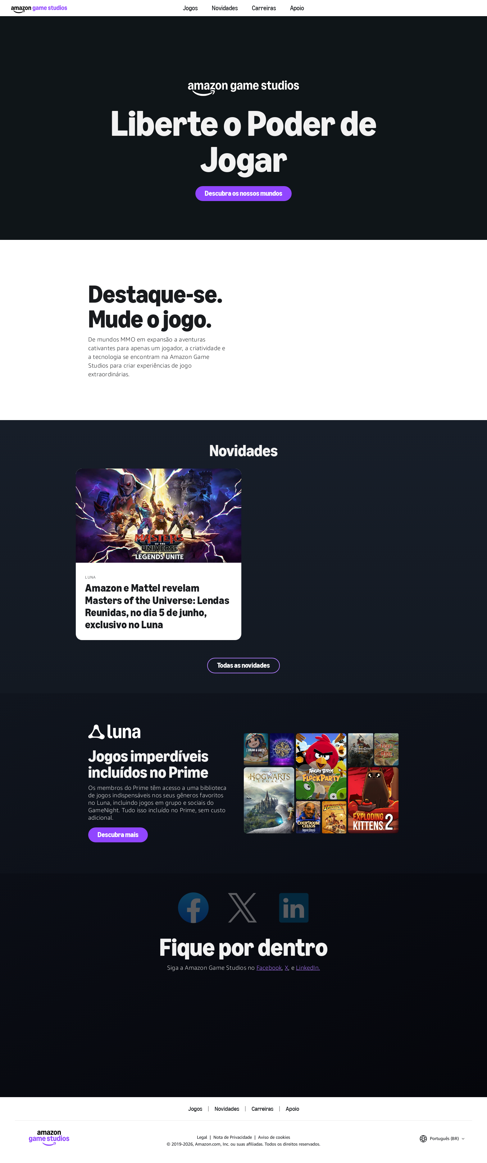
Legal (202, 1137)
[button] (442, 1138)
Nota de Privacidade (232, 1137)
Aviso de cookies (274, 1137)
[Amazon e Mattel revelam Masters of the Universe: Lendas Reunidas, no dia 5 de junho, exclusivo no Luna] (158, 516)
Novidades (225, 8)
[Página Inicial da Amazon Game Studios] (39, 9)
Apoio (297, 8)
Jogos (190, 8)
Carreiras (264, 8)
